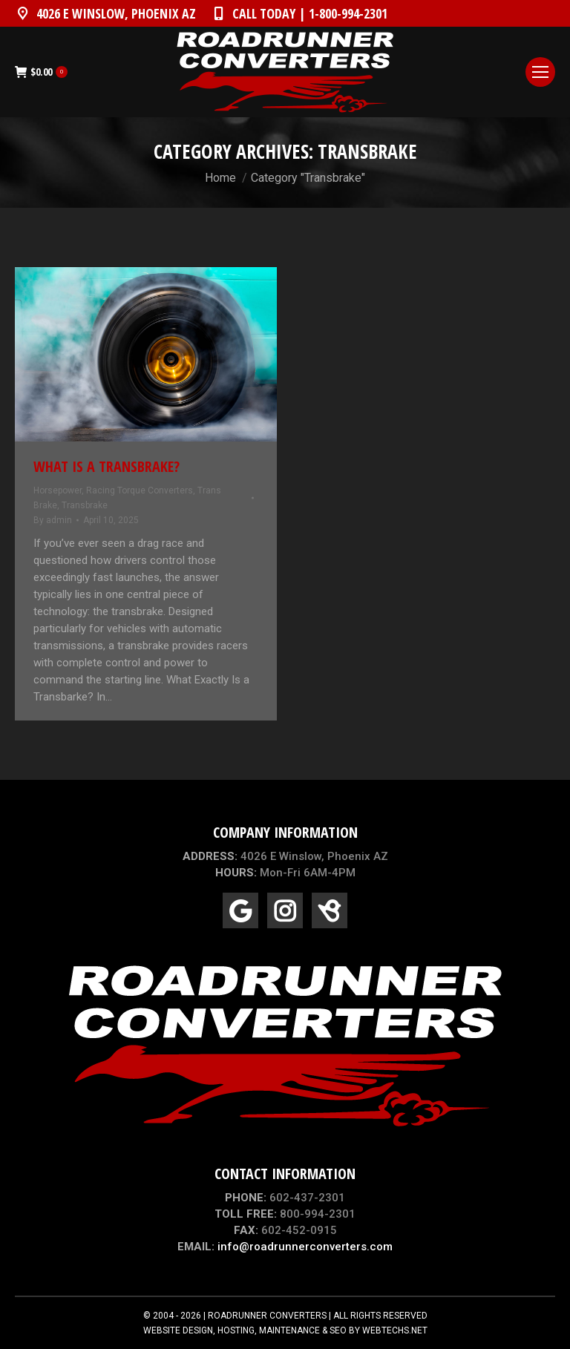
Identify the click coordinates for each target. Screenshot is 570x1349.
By (52, 520)
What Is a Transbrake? (106, 466)
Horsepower (57, 490)
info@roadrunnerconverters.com (305, 1246)
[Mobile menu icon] (540, 72)
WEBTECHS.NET (395, 1330)
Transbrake (85, 505)
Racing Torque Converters (139, 490)
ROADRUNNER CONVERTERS (267, 1315)
